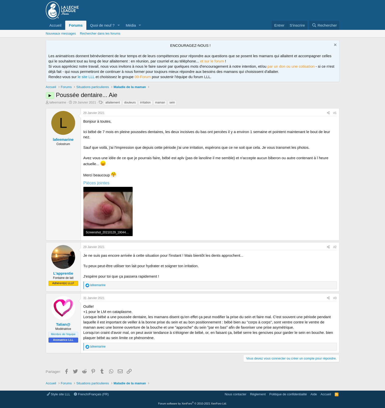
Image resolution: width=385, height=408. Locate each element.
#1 (334, 113)
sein (172, 102)
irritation (145, 102)
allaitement (113, 102)
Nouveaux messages (61, 33)
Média (131, 25)
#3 (334, 298)
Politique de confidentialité (288, 394)
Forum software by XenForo (192, 403)
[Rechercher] (324, 25)
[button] (118, 25)
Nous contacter (235, 394)
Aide (314, 394)
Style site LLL (58, 394)
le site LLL (86, 77)
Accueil (55, 25)
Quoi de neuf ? (102, 25)
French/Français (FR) (91, 394)
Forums (76, 25)
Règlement (258, 394)
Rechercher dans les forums (100, 33)
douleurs (130, 102)
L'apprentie (63, 273)
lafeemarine (57, 102)
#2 (334, 247)
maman (160, 102)
